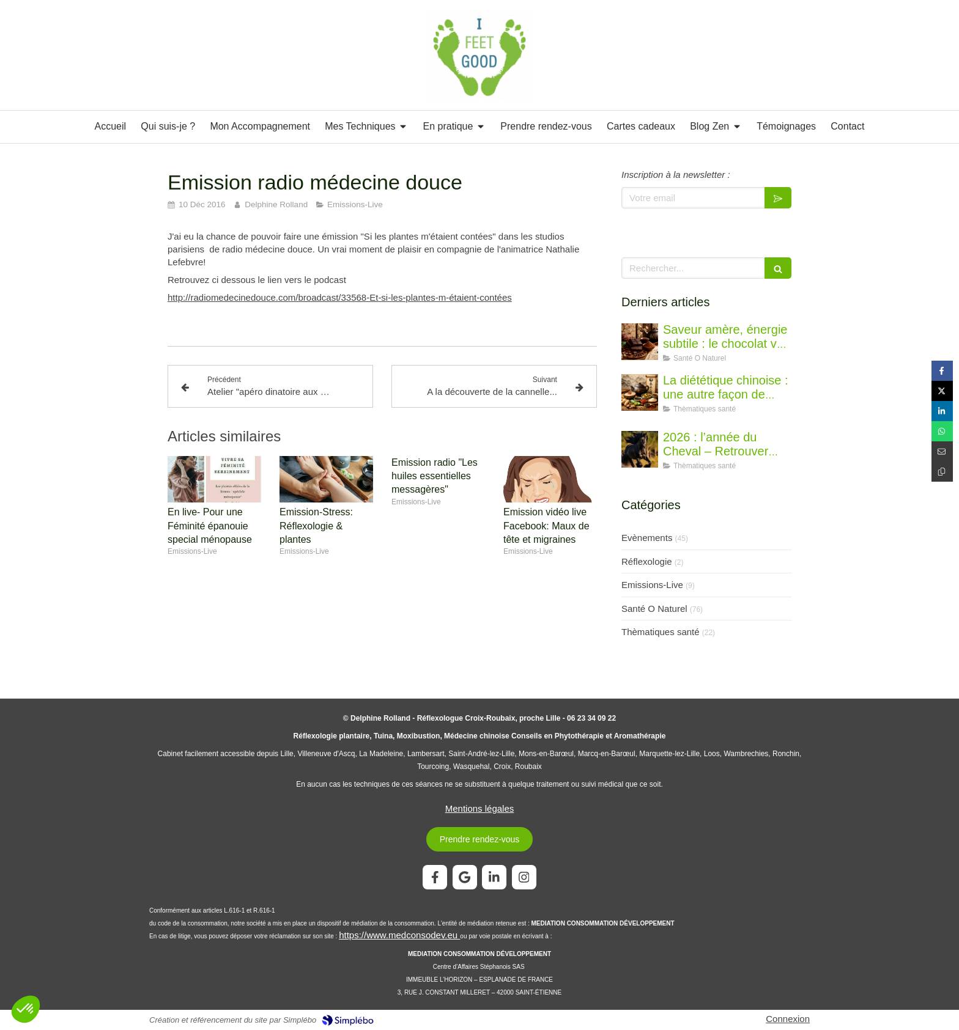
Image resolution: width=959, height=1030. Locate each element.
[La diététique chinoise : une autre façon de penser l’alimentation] (639, 392)
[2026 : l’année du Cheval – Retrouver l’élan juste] (639, 449)
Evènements (646, 537)
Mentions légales (479, 808)
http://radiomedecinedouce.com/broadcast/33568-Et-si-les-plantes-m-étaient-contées (340, 297)
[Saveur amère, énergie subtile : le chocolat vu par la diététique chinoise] (639, 341)
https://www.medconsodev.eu (399, 935)
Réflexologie (646, 561)
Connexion (788, 1018)
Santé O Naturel (654, 608)
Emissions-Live (652, 584)
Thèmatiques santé (660, 632)
